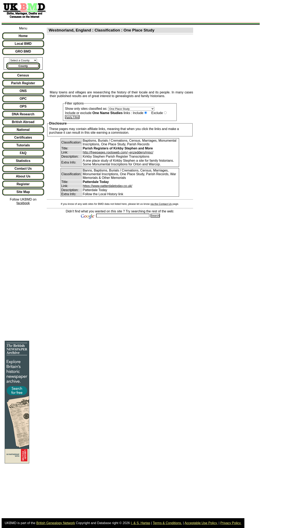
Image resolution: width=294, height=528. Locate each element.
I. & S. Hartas (140, 523)
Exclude (157, 113)
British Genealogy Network (55, 523)
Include (138, 113)
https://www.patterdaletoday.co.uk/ (107, 186)
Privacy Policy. (230, 523)
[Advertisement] (123, 11)
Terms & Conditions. (167, 523)
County (23, 65)
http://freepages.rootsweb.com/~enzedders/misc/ (118, 152)
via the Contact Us (161, 203)
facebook (23, 203)
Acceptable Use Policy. (201, 523)
